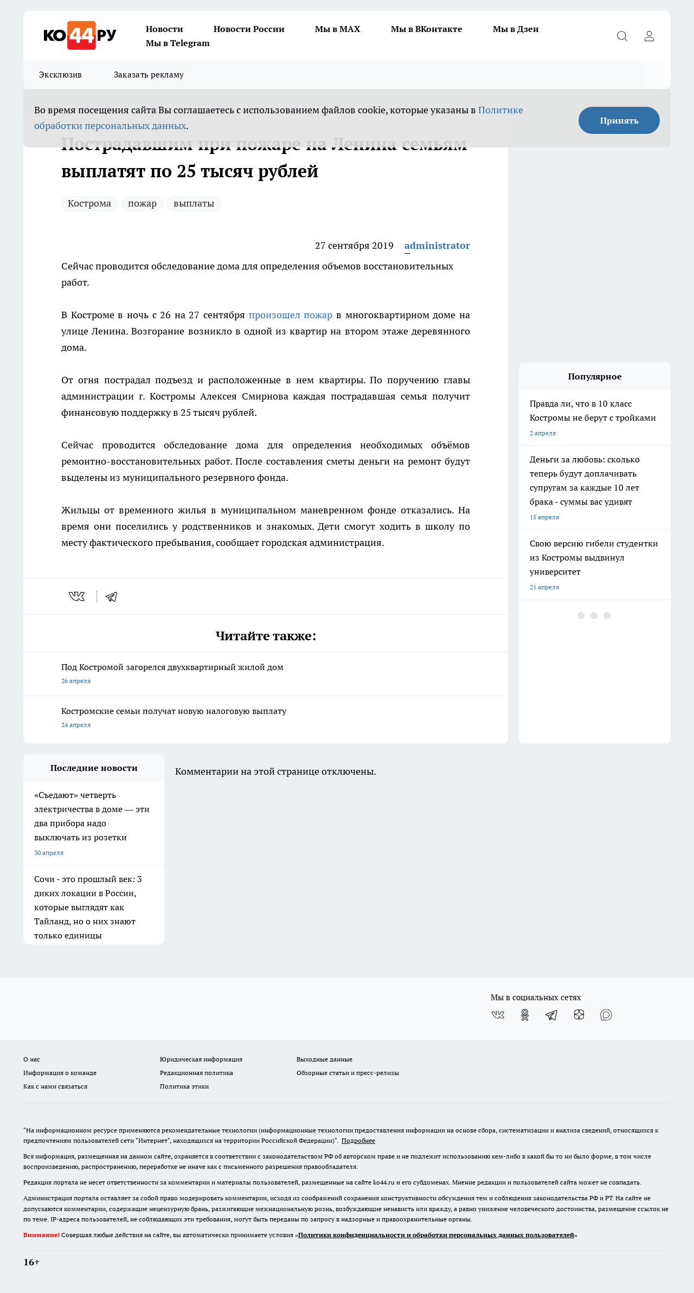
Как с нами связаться (55, 1086)
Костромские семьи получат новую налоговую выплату (265, 718)
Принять (619, 120)
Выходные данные (324, 1059)
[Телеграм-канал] (552, 1015)
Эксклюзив (60, 74)
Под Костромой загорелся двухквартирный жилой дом (265, 674)
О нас (31, 1059)
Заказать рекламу (149, 74)
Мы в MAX (338, 28)
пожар (142, 203)
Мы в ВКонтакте (426, 28)
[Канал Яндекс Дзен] (579, 1015)
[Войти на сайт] (649, 36)
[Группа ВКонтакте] (497, 1015)
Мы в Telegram (178, 42)
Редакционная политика (196, 1073)
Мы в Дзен (516, 28)
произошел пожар (291, 314)
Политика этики (184, 1086)
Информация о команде (60, 1073)
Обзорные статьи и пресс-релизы (348, 1073)
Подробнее (358, 1140)
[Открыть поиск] (622, 36)
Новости (164, 28)
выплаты (194, 203)
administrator (437, 245)
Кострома (89, 203)
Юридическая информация (201, 1059)
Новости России (249, 28)
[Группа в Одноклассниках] (524, 1015)
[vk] (77, 596)
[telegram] (115, 596)
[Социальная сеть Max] (606, 1015)
